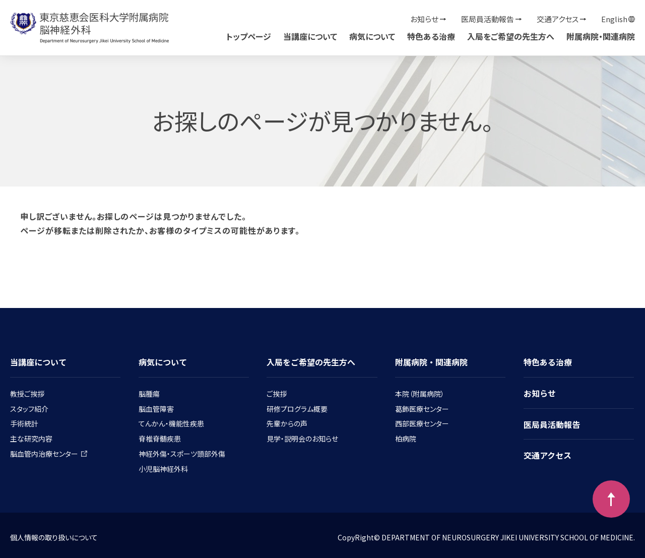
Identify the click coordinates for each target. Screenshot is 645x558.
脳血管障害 (156, 409)
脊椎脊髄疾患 (160, 438)
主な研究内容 (31, 438)
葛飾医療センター (422, 409)
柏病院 (405, 438)
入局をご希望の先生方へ (510, 36)
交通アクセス (557, 19)
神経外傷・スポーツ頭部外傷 (182, 454)
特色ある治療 (431, 36)
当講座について (310, 36)
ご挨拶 (277, 394)
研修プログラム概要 (297, 409)
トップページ (248, 36)
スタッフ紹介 (29, 409)
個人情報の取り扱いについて (54, 537)
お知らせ (424, 19)
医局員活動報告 (487, 19)
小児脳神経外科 (163, 469)
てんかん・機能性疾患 (171, 423)
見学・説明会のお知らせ (302, 438)
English (614, 19)
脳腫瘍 (149, 394)
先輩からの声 (287, 423)
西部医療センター (422, 423)
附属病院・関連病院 (600, 36)
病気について (372, 36)
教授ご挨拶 (27, 394)
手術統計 (24, 423)
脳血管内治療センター (48, 454)
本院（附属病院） (419, 394)
